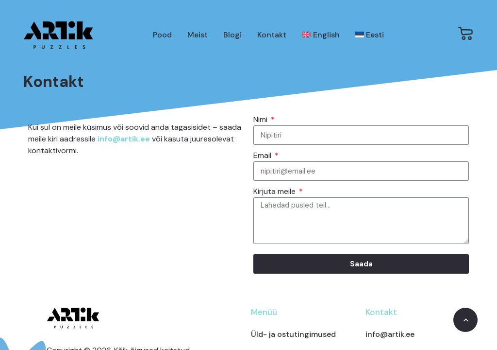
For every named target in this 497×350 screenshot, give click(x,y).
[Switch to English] (321, 35)
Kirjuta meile (275, 191)
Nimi (261, 119)
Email (263, 155)
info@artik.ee (124, 139)
